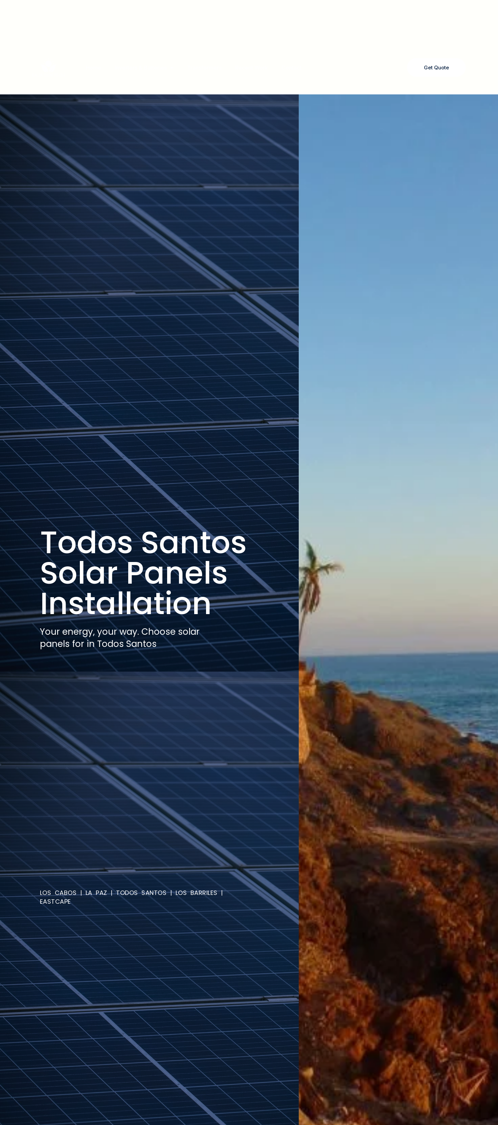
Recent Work (251, 67)
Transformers (204, 67)
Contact (291, 67)
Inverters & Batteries (144, 68)
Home (93, 67)
